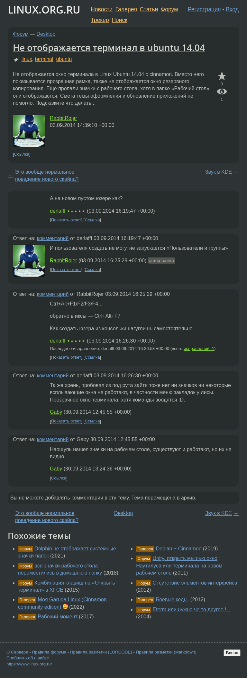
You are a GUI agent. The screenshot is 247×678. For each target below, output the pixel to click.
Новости (102, 9)
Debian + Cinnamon (179, 548)
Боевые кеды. (172, 599)
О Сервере (17, 652)
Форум (169, 9)
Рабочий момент (58, 616)
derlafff (57, 211)
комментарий (53, 238)
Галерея (126, 9)
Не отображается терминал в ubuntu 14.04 (109, 47)
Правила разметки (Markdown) (166, 652)
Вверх (232, 652)
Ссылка (21, 154)
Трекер (100, 20)
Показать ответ (66, 220)
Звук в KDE (218, 172)
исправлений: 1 (199, 348)
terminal (44, 59)
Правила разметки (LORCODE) (101, 652)
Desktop (46, 34)
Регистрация (204, 9)
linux (27, 59)
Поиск (119, 20)
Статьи (149, 9)
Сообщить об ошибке (27, 657)
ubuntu (64, 59)
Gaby (56, 412)
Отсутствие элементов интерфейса (195, 583)
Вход (232, 9)
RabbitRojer (63, 118)
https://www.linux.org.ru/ (29, 664)
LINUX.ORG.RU (44, 9)
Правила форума (49, 652)
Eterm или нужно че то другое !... (192, 609)
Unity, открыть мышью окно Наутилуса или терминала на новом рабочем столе (179, 566)
